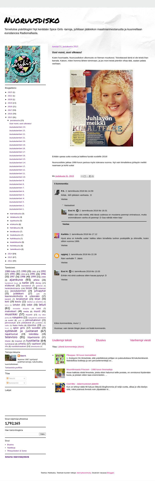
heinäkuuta (15, 228)
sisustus (31, 325)
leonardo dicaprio (21, 308)
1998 (22, 276)
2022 (10, 96)
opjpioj (64, 254)
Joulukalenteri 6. (16, 191)
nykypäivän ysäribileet (37, 318)
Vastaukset (69, 205)
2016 (10, 113)
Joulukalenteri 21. (17, 138)
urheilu (22, 343)
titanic (8, 341)
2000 (43, 277)
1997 (12, 276)
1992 (43, 271)
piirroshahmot (33, 320)
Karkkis (65, 234)
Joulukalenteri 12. (17, 170)
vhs (6, 346)
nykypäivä (17, 317)
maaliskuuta (16, 242)
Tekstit (11, 378)
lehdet (16, 304)
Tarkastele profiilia (13, 367)
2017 (10, 110)
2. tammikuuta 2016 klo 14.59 (79, 191)
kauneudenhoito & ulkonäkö (22, 296)
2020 (10, 99)
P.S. (63, 191)
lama (7, 305)
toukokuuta (15, 235)
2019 (10, 103)
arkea (36, 279)
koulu (18, 301)
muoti (37, 311)
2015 (10, 117)
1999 (33, 276)
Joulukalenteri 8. (16, 184)
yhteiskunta (35, 346)
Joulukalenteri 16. (17, 155)
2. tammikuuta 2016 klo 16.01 (93, 210)
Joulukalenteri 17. (17, 152)
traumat (18, 341)
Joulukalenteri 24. (17, 127)
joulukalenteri (18, 290)
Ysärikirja (11, 448)
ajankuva (16, 280)
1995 (32, 274)
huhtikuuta (15, 238)
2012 (10, 261)
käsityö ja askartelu (35, 302)
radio (7, 325)
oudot (10, 320)
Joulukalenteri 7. (16, 188)
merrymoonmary (84, 473)
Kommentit (12, 383)
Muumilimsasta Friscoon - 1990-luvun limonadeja (89, 369)
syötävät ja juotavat (21, 331)
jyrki (38, 294)
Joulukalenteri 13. (17, 166)
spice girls (19, 327)
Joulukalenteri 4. (16, 198)
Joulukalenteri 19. (17, 145)
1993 (12, 274)
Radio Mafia (18, 325)
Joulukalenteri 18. (17, 148)
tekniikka (33, 334)
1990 (23, 271)
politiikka (39, 323)
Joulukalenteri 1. (16, 209)
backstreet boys (11, 283)
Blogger (110, 473)
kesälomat (22, 298)
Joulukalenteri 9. (16, 180)
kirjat (37, 298)
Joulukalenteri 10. (17, 177)
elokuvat (10, 285)
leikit (29, 304)
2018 (10, 106)
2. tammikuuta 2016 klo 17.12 (83, 234)
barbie (25, 282)
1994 (23, 274)
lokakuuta (15, 217)
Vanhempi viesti (140, 340)
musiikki (11, 314)
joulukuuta (15, 120)
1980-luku (10, 271)
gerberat (39, 286)
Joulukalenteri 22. (17, 134)
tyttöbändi (10, 344)
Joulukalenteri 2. (16, 205)
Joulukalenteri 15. (17, 159)
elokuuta (14, 224)
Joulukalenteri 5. (16, 195)
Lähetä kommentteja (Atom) (71, 346)
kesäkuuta (15, 231)
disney (38, 283)
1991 (34, 271)
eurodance (26, 285)
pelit (19, 320)
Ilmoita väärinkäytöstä (17, 457)
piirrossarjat (10, 323)
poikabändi (26, 323)
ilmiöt (29, 288)
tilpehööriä (33, 337)
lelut (42, 304)
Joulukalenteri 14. (17, 162)
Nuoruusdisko (32, 20)
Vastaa (64, 199)
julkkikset (18, 293)
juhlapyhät (40, 290)
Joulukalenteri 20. (17, 141)
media (26, 311)
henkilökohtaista (12, 288)
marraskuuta (16, 213)
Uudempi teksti (62, 340)
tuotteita (32, 340)
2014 (10, 254)
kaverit (8, 299)
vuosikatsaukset (18, 346)
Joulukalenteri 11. (17, 173)
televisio (11, 337)
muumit (29, 314)
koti (7, 301)
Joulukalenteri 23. (17, 130)
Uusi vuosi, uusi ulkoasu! (20, 123)
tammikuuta (15, 249)
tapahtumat (11, 334)
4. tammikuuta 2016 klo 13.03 (86, 271)
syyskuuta (15, 220)
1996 (43, 274)
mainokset (10, 311)
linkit (38, 308)
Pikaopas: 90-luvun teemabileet (81, 355)
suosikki (36, 327)
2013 (10, 257)
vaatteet (36, 343)
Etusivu (101, 340)
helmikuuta (15, 246)
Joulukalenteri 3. (16, 202)
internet (42, 288)
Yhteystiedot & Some (17, 451)
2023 (10, 92)
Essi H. (71, 210)
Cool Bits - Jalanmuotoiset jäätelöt (82, 384)
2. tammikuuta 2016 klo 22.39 (83, 254)
